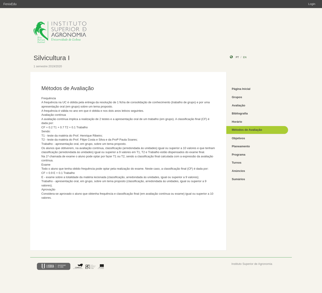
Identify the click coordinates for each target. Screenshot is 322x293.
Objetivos (238, 138)
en (244, 57)
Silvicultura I (52, 57)
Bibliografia (240, 113)
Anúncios (238, 171)
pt (237, 57)
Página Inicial (241, 89)
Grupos (237, 97)
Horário (237, 121)
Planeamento (241, 146)
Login (311, 4)
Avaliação (238, 105)
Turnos (237, 162)
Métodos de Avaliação (247, 129)
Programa (239, 154)
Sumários (238, 179)
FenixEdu (10, 4)
